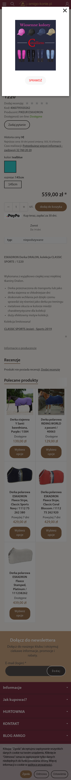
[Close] (65, 10)
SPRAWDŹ (35, 80)
